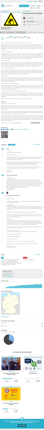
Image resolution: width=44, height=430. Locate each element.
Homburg (11, 356)
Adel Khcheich (29, 17)
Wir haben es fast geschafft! (12, 175)
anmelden (36, 1)
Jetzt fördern (22, 425)
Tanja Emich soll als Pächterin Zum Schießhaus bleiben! (11, 374)
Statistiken (28, 37)
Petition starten (24, 5)
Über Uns (32, 7)
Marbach (11, 386)
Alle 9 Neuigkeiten (36, 144)
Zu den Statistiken (4, 316)
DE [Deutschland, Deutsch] (40, 1)
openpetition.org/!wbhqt (22, 129)
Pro (2, 257)
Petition (2, 37)
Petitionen (33, 5)
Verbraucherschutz (26, 11)
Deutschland (6, 11)
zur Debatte (38, 254)
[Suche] (42, 5)
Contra (25, 257)
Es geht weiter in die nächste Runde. (13, 195)
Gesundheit (11, 401)
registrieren (30, 1)
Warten (8, 148)
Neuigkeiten (15, 37)
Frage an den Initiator (35, 122)
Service (38, 5)
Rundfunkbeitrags (33, 373)
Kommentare (21, 37)
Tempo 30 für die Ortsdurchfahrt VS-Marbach (11, 404)
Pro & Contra (8, 37)
